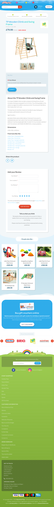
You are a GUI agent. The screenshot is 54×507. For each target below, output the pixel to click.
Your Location (14, 180)
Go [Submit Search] (20, 7)
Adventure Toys (8, 466)
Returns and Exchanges (8, 422)
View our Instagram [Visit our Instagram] (35, 370)
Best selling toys (6, 448)
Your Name (14, 176)
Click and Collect (6, 413)
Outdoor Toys (5, 379)
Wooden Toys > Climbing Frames (16, 142)
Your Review (14, 185)
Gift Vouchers (27, 324)
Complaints (5, 429)
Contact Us (5, 438)
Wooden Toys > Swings (13, 147)
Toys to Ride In (5, 382)
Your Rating (15, 196)
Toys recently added (7, 454)
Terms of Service (12, 202)
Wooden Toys (5, 388)
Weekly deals (5, 457)
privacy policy (13, 503)
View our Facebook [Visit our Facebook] (19, 370)
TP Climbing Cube (9, 285)
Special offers (5, 451)
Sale (3, 391)
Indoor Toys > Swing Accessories (16, 140)
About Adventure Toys (7, 407)
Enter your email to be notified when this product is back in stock (24, 83)
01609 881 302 (9, 478)
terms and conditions (26, 503)
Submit (12, 89)
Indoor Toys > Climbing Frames (15, 136)
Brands (3, 394)
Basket (49, 6)
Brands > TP (11, 149)
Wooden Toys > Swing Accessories (16, 145)
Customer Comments (7, 435)
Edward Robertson (43, 503)
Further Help (5, 432)
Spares (3, 397)
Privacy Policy (38, 200)
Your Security (5, 425)
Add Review (25, 206)
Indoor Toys (5, 385)
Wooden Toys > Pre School (14, 144)
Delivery (4, 410)
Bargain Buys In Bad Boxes (8, 445)
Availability (4, 416)
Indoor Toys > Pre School (14, 138)
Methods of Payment (7, 419)
